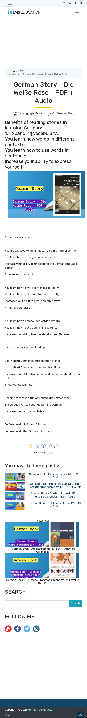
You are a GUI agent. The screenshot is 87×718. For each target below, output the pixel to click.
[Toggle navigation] (9, 3)
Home (11, 71)
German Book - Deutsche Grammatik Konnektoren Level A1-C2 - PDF (43, 581)
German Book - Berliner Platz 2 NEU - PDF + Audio (55, 476)
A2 (21, 71)
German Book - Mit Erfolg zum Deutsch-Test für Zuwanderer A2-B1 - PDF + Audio (55, 485)
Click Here (42, 424)
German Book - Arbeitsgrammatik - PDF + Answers (43, 548)
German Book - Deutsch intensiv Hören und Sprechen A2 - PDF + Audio (55, 495)
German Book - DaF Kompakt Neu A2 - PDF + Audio (55, 505)
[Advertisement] (43, 44)
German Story (65, 113)
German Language (39, 709)
